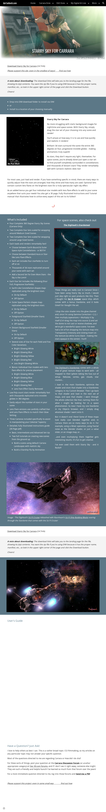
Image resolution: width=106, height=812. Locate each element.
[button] (103, 3)
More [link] (94, 3)
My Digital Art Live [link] (78, 3)
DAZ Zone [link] (60, 3)
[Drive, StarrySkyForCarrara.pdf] (53, 681)
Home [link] (33, 3)
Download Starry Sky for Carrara (22, 66)
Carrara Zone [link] (44, 3)
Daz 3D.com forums (39, 766)
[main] (53, 51)
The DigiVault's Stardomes (67, 367)
